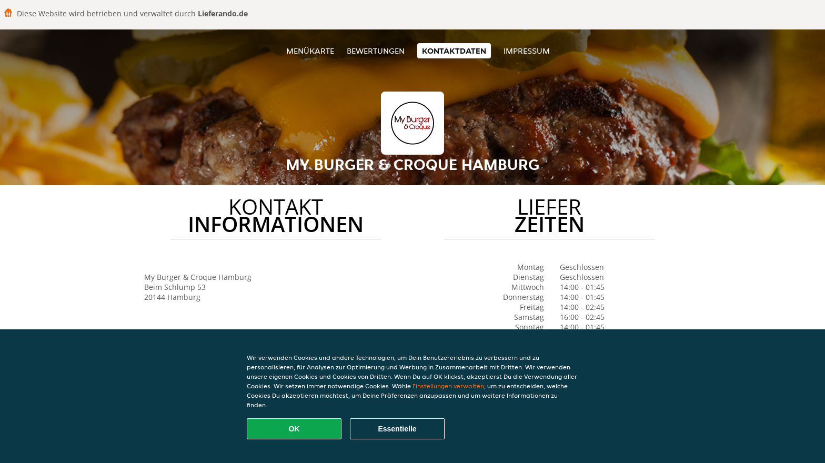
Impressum (527, 50)
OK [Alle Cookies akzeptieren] (294, 429)
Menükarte (310, 50)
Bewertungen (376, 50)
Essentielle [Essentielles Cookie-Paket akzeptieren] (397, 429)
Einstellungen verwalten (448, 386)
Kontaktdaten (454, 50)
